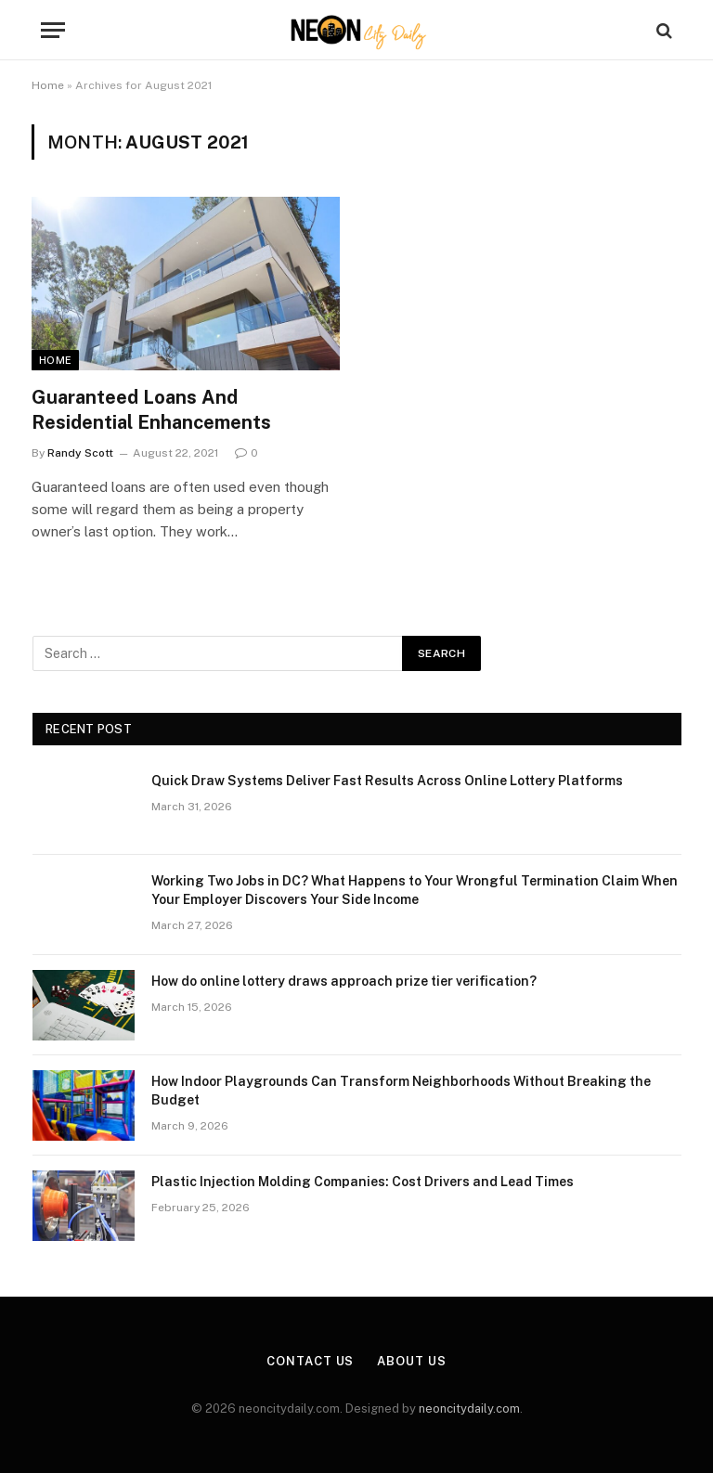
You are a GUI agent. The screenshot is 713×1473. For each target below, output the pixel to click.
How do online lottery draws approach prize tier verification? (344, 981)
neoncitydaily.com (469, 1408)
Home (48, 85)
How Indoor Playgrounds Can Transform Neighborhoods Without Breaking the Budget (401, 1090)
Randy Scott (80, 452)
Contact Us (310, 1361)
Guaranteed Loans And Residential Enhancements (151, 409)
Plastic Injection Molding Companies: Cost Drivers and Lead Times (362, 1181)
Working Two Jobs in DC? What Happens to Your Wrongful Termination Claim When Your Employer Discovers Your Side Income (414, 890)
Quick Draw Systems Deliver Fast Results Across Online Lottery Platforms (387, 780)
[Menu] (53, 30)
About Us (411, 1361)
